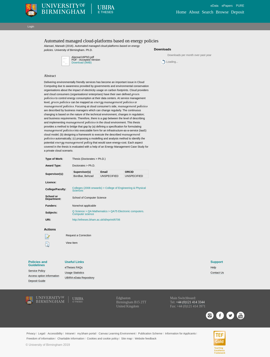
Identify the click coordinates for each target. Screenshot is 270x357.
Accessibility (55, 333)
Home (181, 12)
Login (30, 26)
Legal (41, 333)
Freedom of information (41, 338)
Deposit (237, 12)
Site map (126, 338)
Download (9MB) (82, 62)
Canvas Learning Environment (117, 333)
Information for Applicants (180, 333)
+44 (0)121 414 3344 (190, 302)
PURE (240, 5)
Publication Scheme (150, 333)
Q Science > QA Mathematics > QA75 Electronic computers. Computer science (108, 212)
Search (207, 12)
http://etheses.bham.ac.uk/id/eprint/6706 (96, 219)
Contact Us (217, 272)
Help (213, 267)
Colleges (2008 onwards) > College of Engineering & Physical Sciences (109, 189)
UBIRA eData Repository (79, 277)
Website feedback (145, 338)
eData (214, 5)
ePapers (227, 5)
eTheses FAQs (74, 267)
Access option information (43, 275)
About (194, 12)
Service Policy (36, 270)
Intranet (70, 333)
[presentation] (135, 94)
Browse (222, 12)
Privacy (31, 333)
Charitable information (70, 338)
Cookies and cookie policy (102, 338)
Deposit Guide (36, 280)
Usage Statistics (74, 272)
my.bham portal (86, 333)
